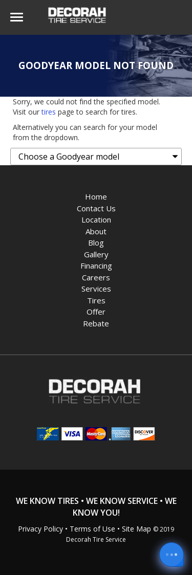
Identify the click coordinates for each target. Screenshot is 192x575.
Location (96, 219)
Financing (96, 265)
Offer (96, 311)
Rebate (96, 323)
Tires (96, 300)
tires (48, 112)
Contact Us (96, 208)
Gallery (96, 254)
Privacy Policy (40, 529)
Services (96, 288)
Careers (96, 277)
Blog (96, 242)
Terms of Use (92, 529)
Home (96, 196)
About (96, 231)
